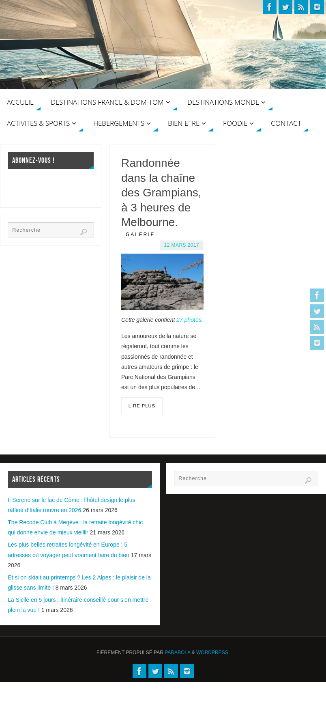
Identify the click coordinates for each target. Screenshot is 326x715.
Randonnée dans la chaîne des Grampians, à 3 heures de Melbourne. (161, 192)
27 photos (189, 320)
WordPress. (212, 652)
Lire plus (142, 405)
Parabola (177, 652)
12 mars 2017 (181, 245)
